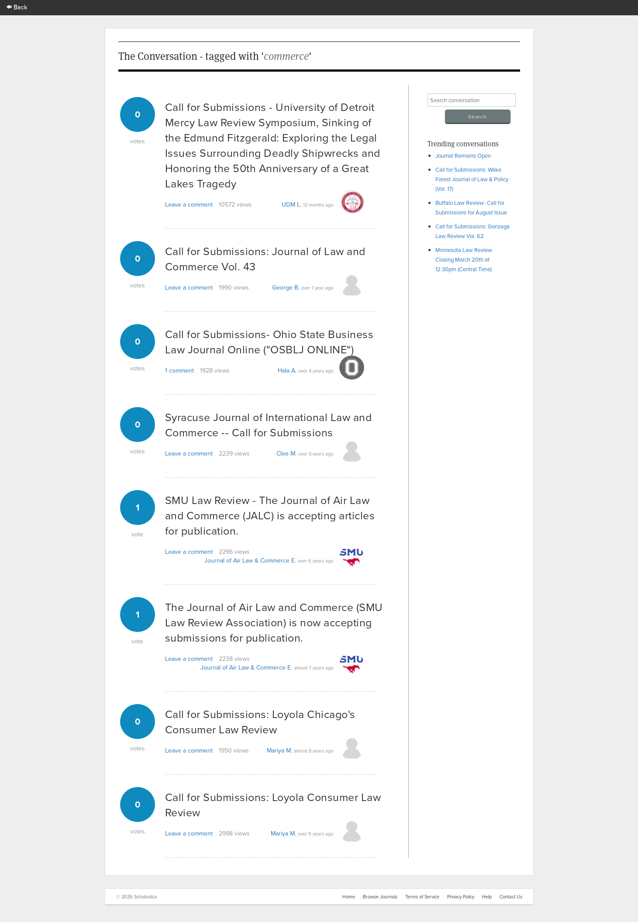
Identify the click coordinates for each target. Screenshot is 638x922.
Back (17, 6)
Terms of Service (422, 896)
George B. (286, 287)
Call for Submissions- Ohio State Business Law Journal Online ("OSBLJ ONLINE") (269, 341)
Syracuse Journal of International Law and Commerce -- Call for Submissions (268, 424)
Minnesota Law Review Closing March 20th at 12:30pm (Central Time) (463, 259)
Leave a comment (189, 204)
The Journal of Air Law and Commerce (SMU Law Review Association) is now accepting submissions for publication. (274, 622)
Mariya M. (279, 750)
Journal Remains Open (463, 155)
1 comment (179, 370)
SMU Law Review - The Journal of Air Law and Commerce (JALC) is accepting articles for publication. (270, 515)
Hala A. (287, 370)
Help (487, 896)
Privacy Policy (460, 896)
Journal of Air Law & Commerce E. (250, 560)
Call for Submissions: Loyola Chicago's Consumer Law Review (260, 721)
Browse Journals (380, 896)
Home (348, 896)
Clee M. (286, 453)
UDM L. (291, 204)
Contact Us (511, 896)
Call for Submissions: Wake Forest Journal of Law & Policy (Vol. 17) (471, 179)
